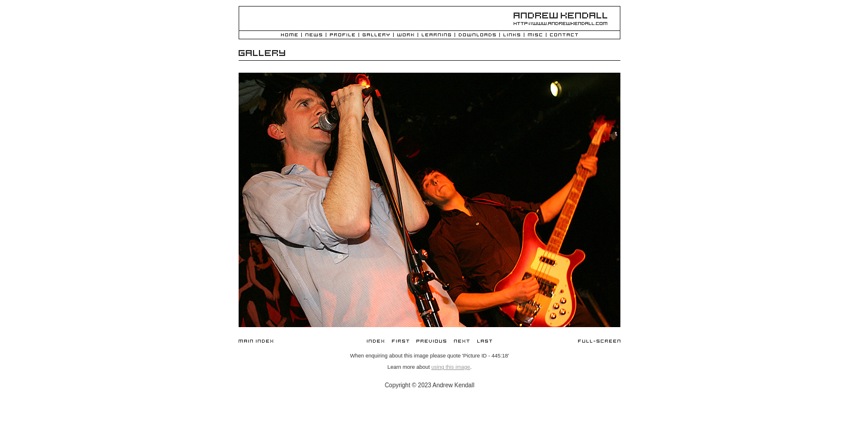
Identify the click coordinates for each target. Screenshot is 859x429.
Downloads (477, 35)
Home (289, 35)
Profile (342, 35)
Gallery (376, 35)
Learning (436, 35)
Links (511, 35)
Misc (535, 35)
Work (405, 35)
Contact (564, 35)
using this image (450, 367)
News (313, 35)
